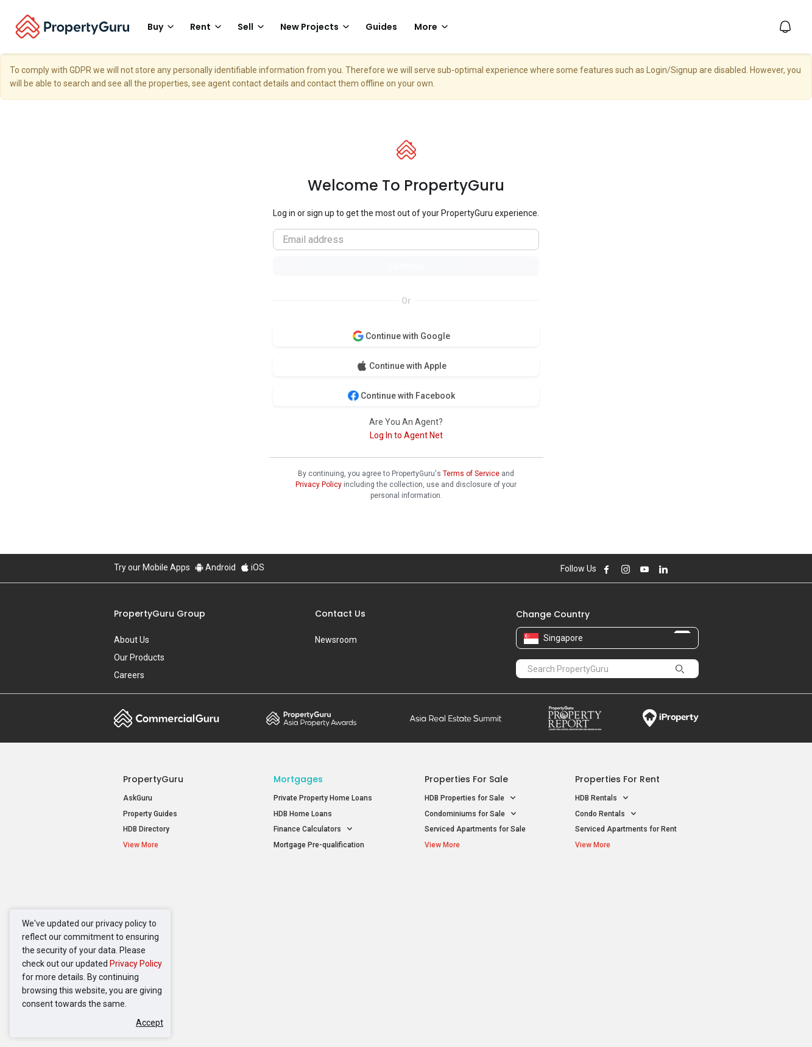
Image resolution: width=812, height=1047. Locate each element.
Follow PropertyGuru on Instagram (625, 569)
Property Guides (150, 814)
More (433, 26)
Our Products (139, 657)
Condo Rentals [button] (606, 814)
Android (215, 567)
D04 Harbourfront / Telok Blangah (631, 903)
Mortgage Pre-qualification (319, 845)
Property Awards (311, 718)
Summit (455, 718)
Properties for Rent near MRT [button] (329, 932)
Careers (129, 675)
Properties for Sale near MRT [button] (329, 916)
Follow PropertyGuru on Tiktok (694, 569)
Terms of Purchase (395, 1019)
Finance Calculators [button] (313, 829)
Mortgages (298, 779)
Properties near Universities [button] (478, 916)
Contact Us (340, 614)
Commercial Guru (166, 718)
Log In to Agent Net (406, 435)
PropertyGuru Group (159, 614)
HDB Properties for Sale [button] (471, 798)
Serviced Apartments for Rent (626, 829)
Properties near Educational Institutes (473, 890)
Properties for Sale (466, 779)
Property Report (575, 718)
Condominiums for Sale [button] (471, 814)
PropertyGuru (153, 779)
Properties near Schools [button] (472, 932)
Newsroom (336, 640)
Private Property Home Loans (323, 798)
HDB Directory (146, 829)
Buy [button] (162, 26)
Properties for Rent (617, 779)
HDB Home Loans (303, 814)
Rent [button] (207, 26)
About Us (131, 640)
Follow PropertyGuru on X (680, 569)
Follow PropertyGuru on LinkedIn (663, 569)
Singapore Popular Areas (631, 884)
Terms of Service (471, 473)
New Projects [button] (316, 26)
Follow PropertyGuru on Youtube (644, 569)
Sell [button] (253, 26)
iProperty (671, 718)
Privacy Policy (136, 963)
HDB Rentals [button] (602, 798)
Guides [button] (381, 27)
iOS (252, 567)
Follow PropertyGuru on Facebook (606, 569)
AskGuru (137, 798)
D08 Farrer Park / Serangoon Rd (628, 947)
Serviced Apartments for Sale (475, 829)
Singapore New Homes (173, 884)
